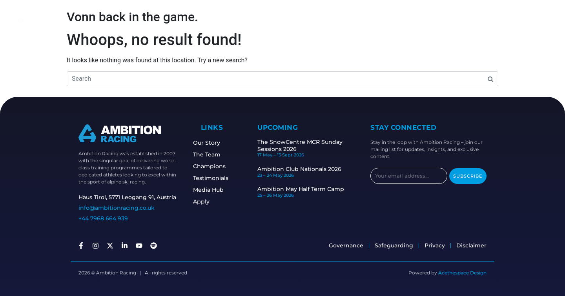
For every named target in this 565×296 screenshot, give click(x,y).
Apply (348, 18)
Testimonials (212, 178)
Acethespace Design (462, 273)
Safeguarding (316, 18)
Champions (210, 166)
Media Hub (209, 189)
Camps (282, 18)
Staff (243, 18)
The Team (208, 154)
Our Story (207, 142)
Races (261, 18)
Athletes (221, 18)
